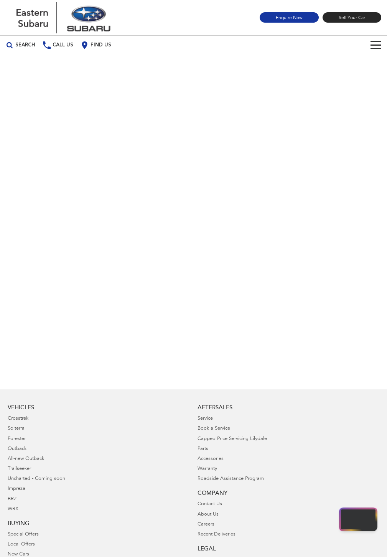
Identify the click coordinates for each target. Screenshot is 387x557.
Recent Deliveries (216, 534)
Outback (17, 449)
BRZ (12, 499)
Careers (206, 524)
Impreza (16, 488)
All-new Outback (26, 458)
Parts (203, 449)
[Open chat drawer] (358, 519)
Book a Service (214, 428)
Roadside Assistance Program (231, 478)
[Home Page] (63, 17)
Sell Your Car (352, 18)
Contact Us (210, 504)
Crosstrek (18, 418)
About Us (208, 514)
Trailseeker (19, 468)
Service (205, 418)
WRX (13, 509)
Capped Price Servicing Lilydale (232, 439)
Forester (17, 439)
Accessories (211, 458)
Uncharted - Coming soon (36, 478)
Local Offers (21, 544)
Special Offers (23, 534)
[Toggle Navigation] (376, 45)
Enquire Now (289, 18)
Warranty (207, 468)
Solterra (16, 428)
